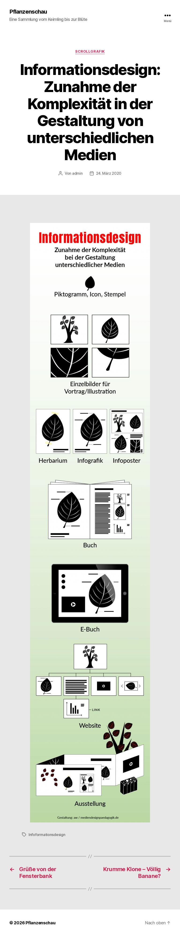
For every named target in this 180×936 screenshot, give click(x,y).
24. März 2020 (109, 173)
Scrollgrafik (90, 51)
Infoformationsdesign (47, 834)
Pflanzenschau (28, 12)
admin (77, 173)
